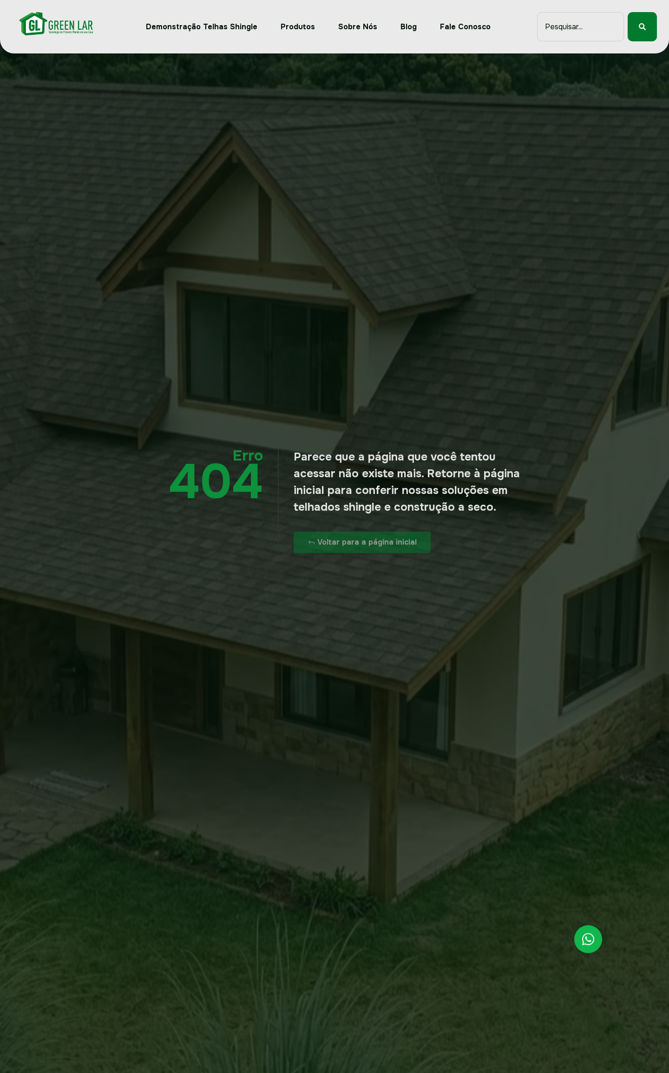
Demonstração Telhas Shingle (201, 27)
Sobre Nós (357, 27)
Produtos (298, 27)
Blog (408, 27)
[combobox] (580, 26)
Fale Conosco (465, 27)
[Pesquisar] (642, 26)
